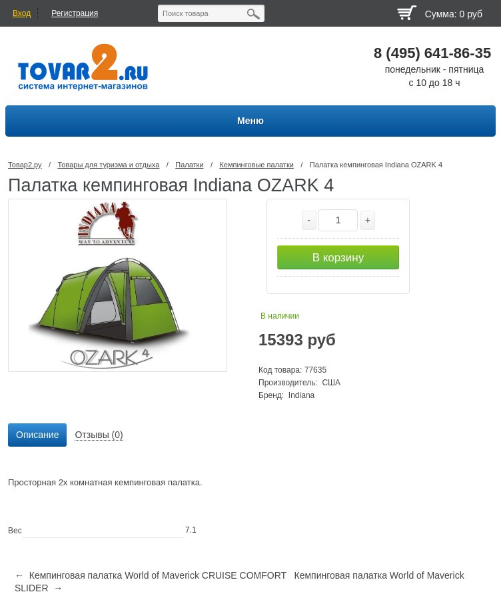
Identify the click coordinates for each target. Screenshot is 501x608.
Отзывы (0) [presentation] (99, 434)
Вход (22, 13)
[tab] (37, 435)
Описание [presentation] (37, 434)
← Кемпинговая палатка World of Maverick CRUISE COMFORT (150, 575)
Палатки (189, 165)
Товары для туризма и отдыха (108, 165)
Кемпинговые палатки (256, 165)
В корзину (338, 257)
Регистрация (74, 13)
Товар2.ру (25, 165)
